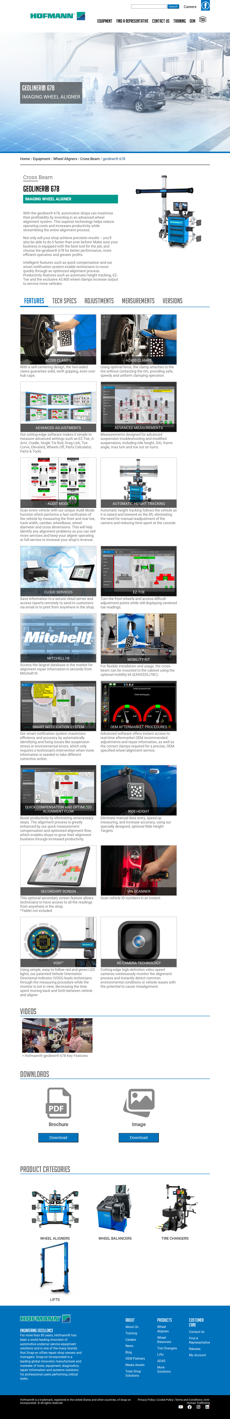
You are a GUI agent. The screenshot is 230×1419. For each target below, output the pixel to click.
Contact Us (160, 20)
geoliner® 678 (114, 159)
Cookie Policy (165, 1399)
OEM (192, 20)
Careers (190, 7)
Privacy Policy (146, 1399)
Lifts (55, 1297)
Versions (173, 301)
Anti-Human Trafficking (198, 1401)
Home (25, 159)
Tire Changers (175, 1236)
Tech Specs (64, 301)
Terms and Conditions (188, 1399)
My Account (197, 1355)
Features (34, 301)
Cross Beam (90, 159)
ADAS (161, 1361)
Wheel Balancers (115, 1236)
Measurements (138, 301)
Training (179, 20)
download (58, 1137)
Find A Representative (132, 20)
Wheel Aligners (65, 159)
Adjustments (99, 301)
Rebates (194, 1349)
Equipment (104, 20)
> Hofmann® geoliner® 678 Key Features (57, 1038)
